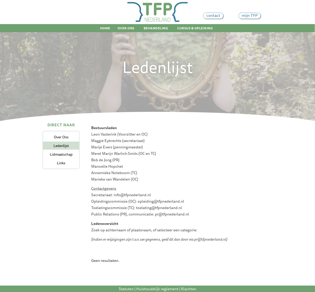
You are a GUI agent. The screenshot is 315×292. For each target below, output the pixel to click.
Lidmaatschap (61, 154)
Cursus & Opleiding (196, 28)
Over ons (127, 28)
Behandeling (157, 28)
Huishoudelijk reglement (157, 289)
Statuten (126, 289)
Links (61, 163)
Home (105, 28)
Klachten (188, 289)
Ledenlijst (61, 145)
